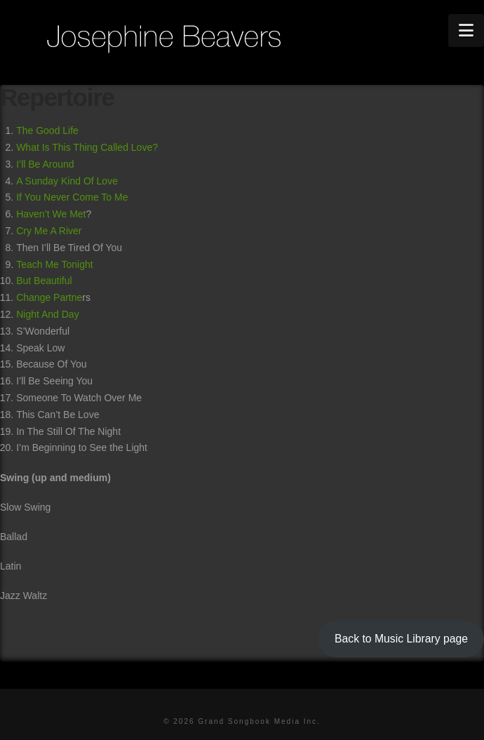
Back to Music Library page (401, 639)
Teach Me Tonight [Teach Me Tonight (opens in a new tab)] (54, 264)
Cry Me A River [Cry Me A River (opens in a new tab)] (48, 230)
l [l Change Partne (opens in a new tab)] (70, 280)
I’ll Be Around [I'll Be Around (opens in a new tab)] (45, 164)
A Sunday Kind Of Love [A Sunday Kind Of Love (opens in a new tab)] (67, 181)
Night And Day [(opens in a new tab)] (47, 314)
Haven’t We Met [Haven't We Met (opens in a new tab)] (51, 214)
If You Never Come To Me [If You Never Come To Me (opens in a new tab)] (72, 197)
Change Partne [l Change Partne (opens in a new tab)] (49, 297)
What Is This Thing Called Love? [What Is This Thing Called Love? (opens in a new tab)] (87, 147)
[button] (466, 30)
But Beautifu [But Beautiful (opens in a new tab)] (42, 280)
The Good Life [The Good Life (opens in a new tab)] (47, 130)
